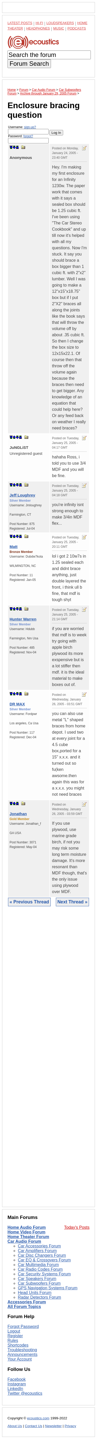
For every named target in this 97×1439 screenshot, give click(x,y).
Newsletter (53, 1426)
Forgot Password (23, 1326)
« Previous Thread (29, 901)
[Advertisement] (48, 1060)
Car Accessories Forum (39, 1246)
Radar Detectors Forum (39, 1297)
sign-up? (30, 127)
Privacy (70, 1426)
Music (58, 28)
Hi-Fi (39, 23)
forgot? (28, 136)
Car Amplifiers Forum (37, 1250)
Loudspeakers (60, 23)
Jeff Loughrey (22, 495)
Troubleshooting (22, 1350)
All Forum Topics (24, 1306)
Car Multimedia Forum (38, 1264)
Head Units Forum (34, 1292)
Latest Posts (20, 23)
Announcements (23, 1354)
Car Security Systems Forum (44, 1274)
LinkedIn (15, 1388)
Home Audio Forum (27, 1227)
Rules (13, 1340)
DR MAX (17, 704)
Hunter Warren (23, 619)
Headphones (38, 28)
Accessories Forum (27, 1302)
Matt (14, 546)
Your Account (20, 1359)
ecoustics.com (38, 1418)
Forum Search (29, 63)
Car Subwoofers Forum (39, 1283)
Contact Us (33, 1426)
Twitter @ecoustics (25, 1393)
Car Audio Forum (24, 1241)
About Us (15, 1426)
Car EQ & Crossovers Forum (44, 1260)
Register (15, 1336)
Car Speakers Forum (37, 1278)
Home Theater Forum (28, 1237)
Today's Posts (76, 1227)
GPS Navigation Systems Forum (47, 1288)
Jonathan (18, 814)
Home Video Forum (26, 1232)
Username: (28, 129)
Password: (28, 138)
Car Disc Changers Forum (42, 1255)
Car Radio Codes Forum (40, 1269)
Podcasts (77, 28)
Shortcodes (18, 1345)
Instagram (17, 1384)
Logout (14, 1331)
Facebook (17, 1379)
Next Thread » (72, 901)
